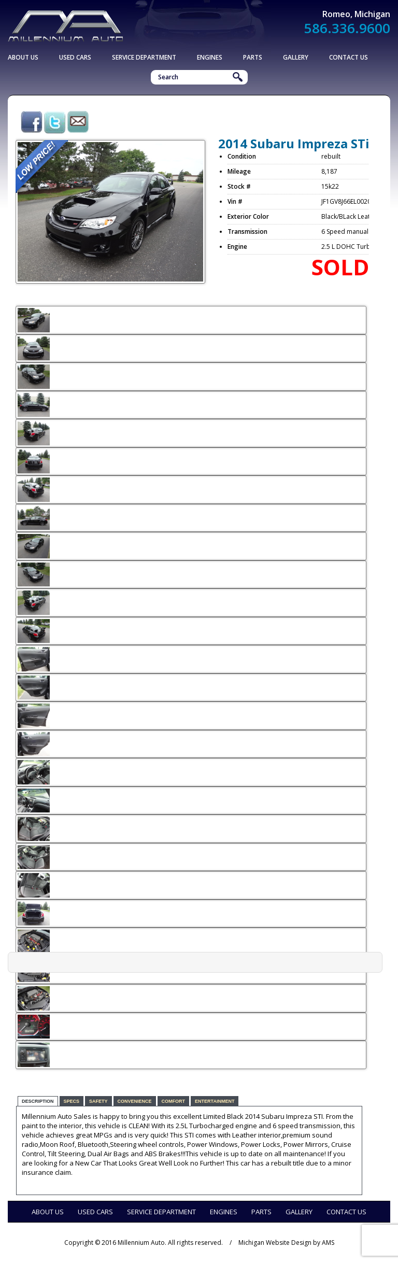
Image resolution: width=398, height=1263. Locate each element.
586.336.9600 (347, 28)
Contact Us (348, 57)
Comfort (174, 1101)
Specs (72, 1101)
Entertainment (214, 1101)
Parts (252, 57)
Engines (209, 57)
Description (38, 1101)
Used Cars (75, 57)
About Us (23, 57)
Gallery (295, 57)
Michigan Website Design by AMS (286, 1242)
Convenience (135, 1101)
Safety (98, 1101)
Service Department (144, 57)
